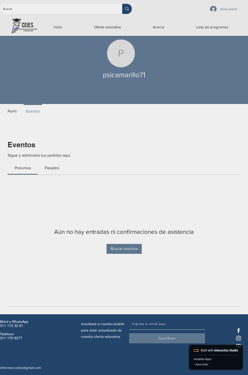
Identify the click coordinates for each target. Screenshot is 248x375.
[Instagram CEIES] (238, 338)
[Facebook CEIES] (238, 330)
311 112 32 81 (11, 326)
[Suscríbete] (167, 338)
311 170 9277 (11, 338)
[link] (23, 168)
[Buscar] (57, 9)
